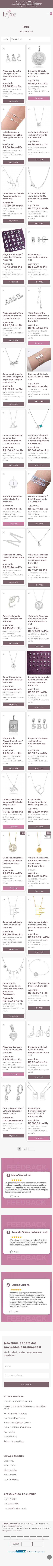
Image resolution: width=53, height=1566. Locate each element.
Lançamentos (10, 1436)
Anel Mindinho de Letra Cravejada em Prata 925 (12, 619)
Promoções (9, 1432)
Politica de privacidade (14, 1441)
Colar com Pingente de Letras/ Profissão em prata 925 (13, 802)
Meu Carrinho (10, 1475)
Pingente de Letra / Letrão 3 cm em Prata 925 (13, 557)
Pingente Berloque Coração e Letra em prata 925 (12, 1050)
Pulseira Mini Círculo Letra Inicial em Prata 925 (38, 377)
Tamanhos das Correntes (15, 1413)
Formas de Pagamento (14, 1418)
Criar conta (9, 1461)
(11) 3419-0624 (10, 1499)
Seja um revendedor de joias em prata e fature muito (25, 1407)
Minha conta (9, 1465)
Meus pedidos (10, 1470)
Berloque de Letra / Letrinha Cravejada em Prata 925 (38, 499)
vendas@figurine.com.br (16, 1508)
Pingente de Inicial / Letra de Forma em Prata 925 (13, 257)
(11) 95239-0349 (11, 1504)
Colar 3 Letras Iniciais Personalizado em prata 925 (13, 196)
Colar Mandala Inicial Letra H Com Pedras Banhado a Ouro (13, 860)
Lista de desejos (11, 1479)
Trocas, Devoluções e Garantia (17, 1423)
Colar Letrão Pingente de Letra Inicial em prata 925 (38, 802)
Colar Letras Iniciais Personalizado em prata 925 (12, 925)
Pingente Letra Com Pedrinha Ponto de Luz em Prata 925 (13, 316)
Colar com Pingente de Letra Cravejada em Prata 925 (38, 135)
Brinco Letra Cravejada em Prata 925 (37, 257)
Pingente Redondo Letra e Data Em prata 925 (12, 499)
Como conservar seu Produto (17, 1427)
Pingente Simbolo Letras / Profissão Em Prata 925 (38, 74)
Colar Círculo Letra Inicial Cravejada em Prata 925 (12, 680)
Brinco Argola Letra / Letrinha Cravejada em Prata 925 (13, 1111)
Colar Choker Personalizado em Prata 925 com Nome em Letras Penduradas (13, 988)
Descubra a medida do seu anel (18, 1401)
